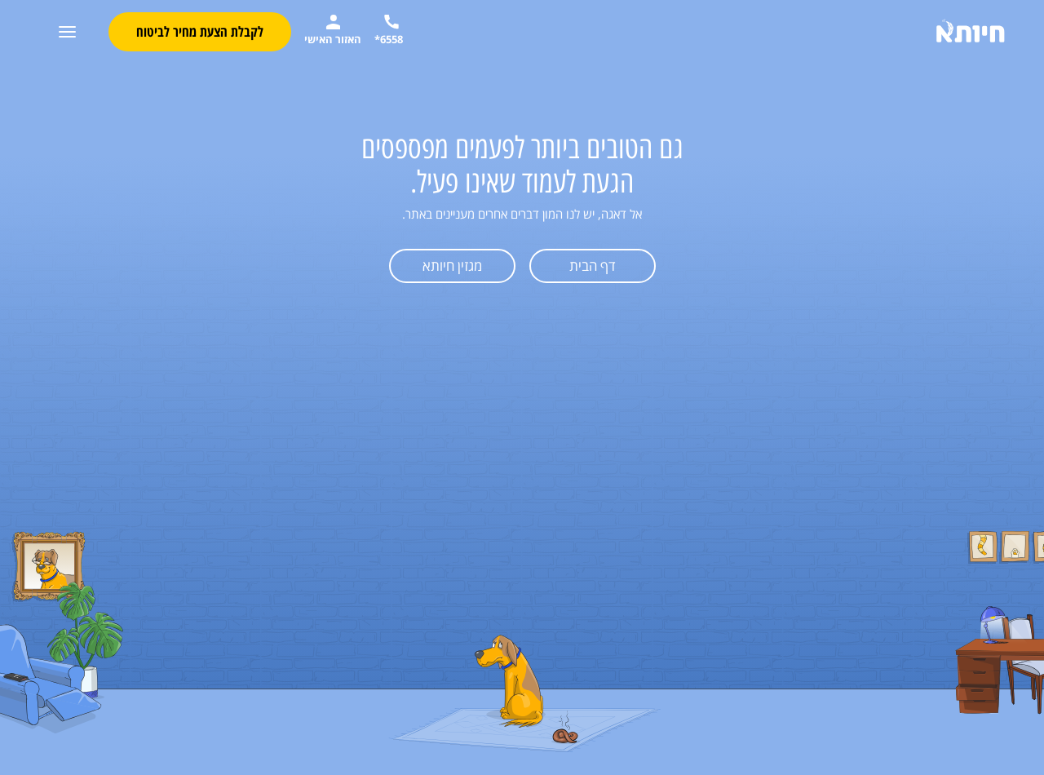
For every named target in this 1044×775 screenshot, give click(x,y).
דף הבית (592, 265)
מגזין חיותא (452, 265)
